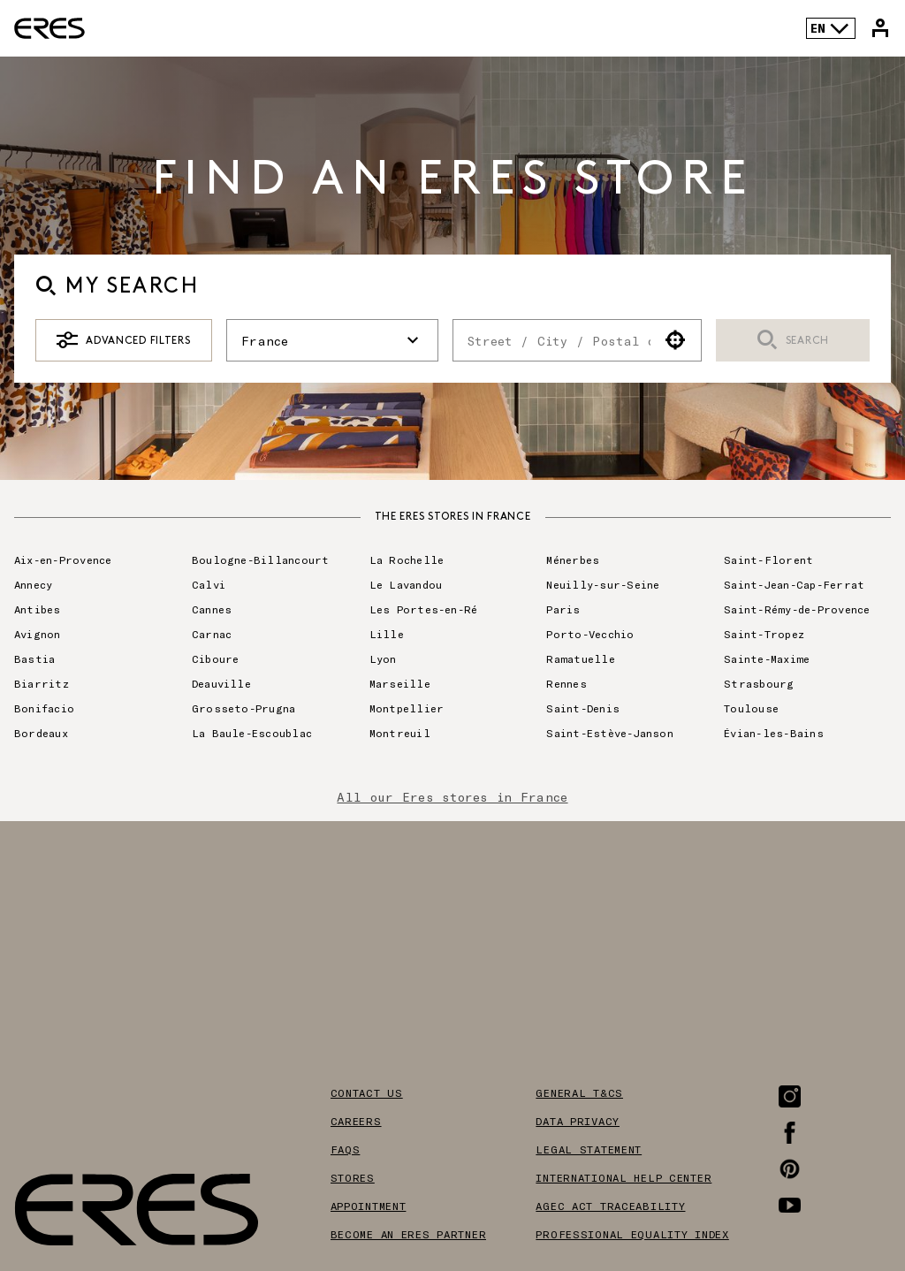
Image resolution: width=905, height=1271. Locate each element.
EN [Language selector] (830, 28)
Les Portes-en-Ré (423, 609)
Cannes (212, 609)
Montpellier (407, 708)
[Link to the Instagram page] (790, 1096)
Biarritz (41, 683)
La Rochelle (407, 559)
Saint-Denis (583, 708)
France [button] (332, 340)
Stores (353, 1177)
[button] (675, 340)
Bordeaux (41, 733)
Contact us (367, 1092)
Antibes (37, 609)
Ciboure (216, 658)
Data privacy (578, 1121)
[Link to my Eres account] (880, 28)
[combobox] (551, 340)
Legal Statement (589, 1149)
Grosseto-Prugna (244, 708)
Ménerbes (572, 559)
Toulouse (751, 708)
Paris (563, 609)
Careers (356, 1121)
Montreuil (399, 733)
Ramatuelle (580, 658)
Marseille (399, 683)
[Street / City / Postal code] (551, 340)
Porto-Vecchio (590, 634)
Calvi (208, 584)
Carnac (212, 634)
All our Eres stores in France (452, 796)
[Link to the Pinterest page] (790, 1169)
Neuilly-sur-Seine (602, 584)
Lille (386, 634)
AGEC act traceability (610, 1205)
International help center (623, 1177)
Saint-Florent (768, 559)
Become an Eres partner (409, 1234)
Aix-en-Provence (63, 559)
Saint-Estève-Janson (609, 733)
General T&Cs (579, 1092)
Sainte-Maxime (767, 658)
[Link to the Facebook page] (790, 1133)
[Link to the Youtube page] (790, 1205)
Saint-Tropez (764, 634)
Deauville (221, 683)
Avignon (37, 634)
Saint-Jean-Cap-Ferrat (794, 584)
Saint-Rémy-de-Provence (797, 609)
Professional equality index (632, 1234)
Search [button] (793, 341)
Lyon (383, 658)
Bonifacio (44, 708)
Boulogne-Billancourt (261, 559)
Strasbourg (759, 683)
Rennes (566, 683)
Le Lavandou (406, 584)
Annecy (33, 584)
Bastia (34, 658)
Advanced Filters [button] (123, 340)
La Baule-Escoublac (252, 733)
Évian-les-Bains (774, 733)
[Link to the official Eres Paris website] (49, 28)
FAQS (346, 1149)
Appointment (369, 1205)
